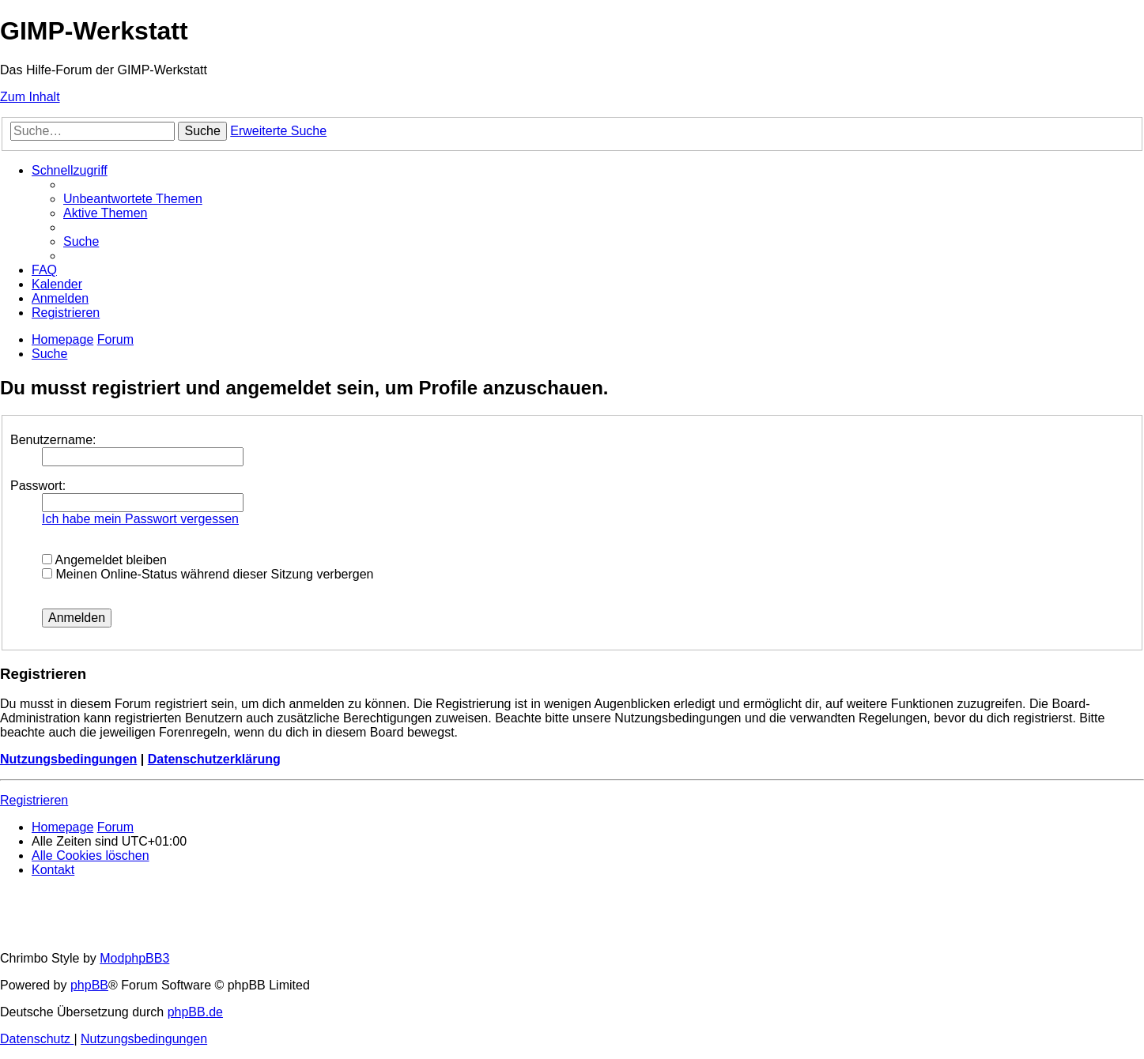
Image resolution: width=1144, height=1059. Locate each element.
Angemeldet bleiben (104, 560)
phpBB (89, 985)
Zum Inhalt (30, 97)
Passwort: (38, 485)
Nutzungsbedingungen (68, 759)
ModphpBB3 (134, 958)
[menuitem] (132, 198)
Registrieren (34, 800)
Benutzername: (53, 440)
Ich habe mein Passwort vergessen (140, 519)
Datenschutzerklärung (214, 759)
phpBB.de (195, 1012)
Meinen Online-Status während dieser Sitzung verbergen (207, 574)
